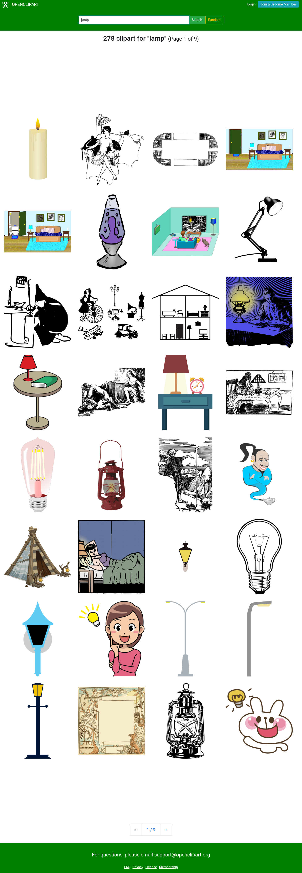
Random (214, 20)
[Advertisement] (151, 80)
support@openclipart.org (182, 855)
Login (251, 4)
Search (197, 20)
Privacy (137, 867)
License (151, 867)
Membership (168, 867)
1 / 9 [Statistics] (151, 829)
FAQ (127, 867)
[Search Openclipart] (134, 20)
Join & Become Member (278, 4)
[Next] (166, 830)
